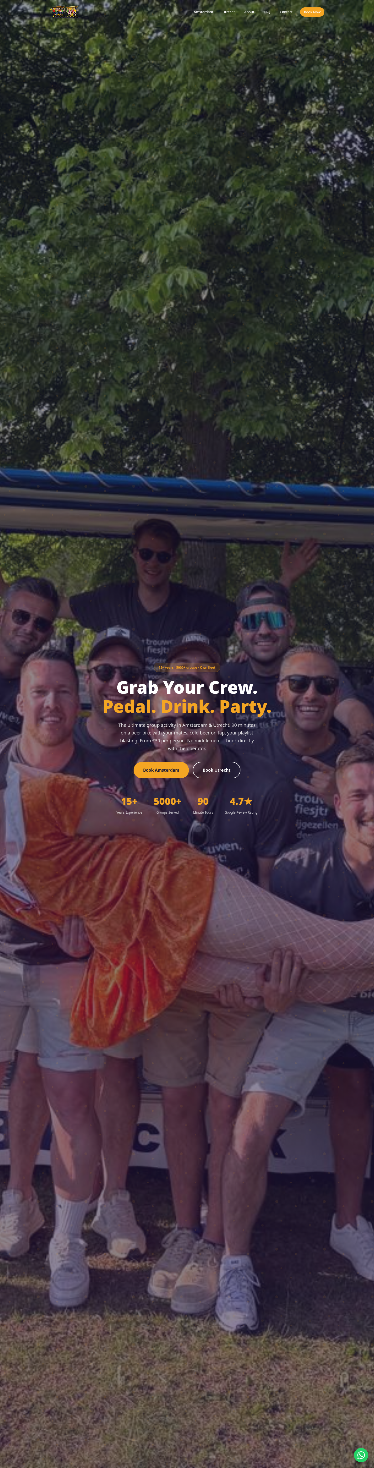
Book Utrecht (216, 770)
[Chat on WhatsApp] (361, 1455)
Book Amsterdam (161, 770)
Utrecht (228, 12)
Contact (286, 12)
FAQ (267, 12)
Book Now (312, 12)
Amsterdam (203, 12)
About (249, 12)
